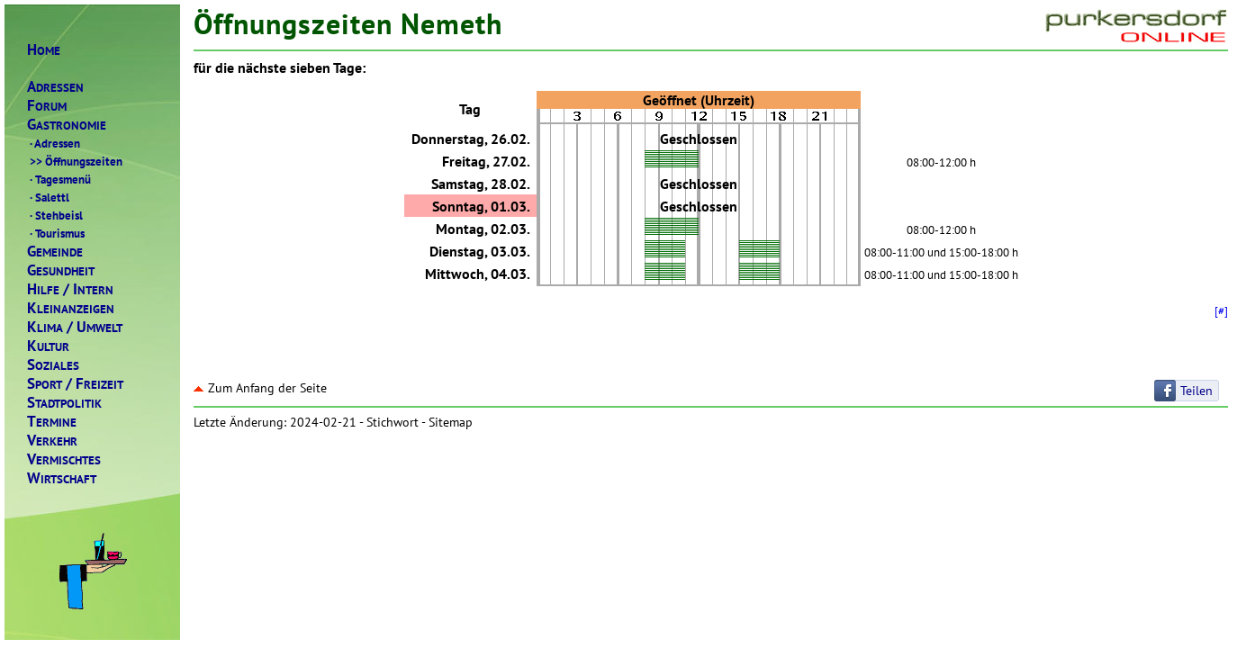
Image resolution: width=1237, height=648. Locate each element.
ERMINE (52, 421)
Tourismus (56, 233)
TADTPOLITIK (64, 402)
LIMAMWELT (74, 327)
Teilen (1196, 390)
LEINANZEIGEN (70, 308)
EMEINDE (55, 251)
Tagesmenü (59, 179)
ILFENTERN (70, 289)
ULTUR (48, 346)
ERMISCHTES (64, 459)
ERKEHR (52, 440)
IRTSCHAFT (61, 478)
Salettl (48, 197)
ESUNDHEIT (61, 270)
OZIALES (53, 365)
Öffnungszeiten (74, 161)
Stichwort (392, 422)
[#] (1221, 310)
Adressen (53, 143)
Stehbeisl (55, 215)
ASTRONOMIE (66, 124)
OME (43, 49)
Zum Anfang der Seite (260, 388)
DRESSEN (55, 86)
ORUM (47, 105)
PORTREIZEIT (75, 383)
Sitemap (451, 422)
